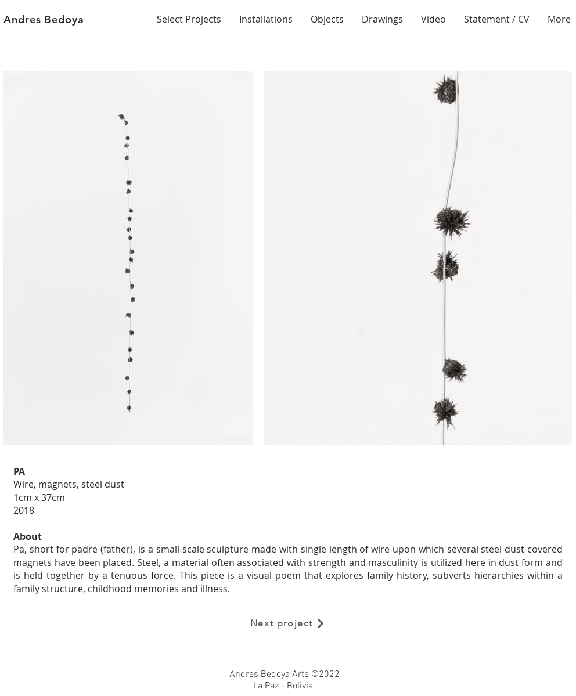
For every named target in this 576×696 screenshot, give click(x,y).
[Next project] (288, 623)
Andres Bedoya (43, 19)
